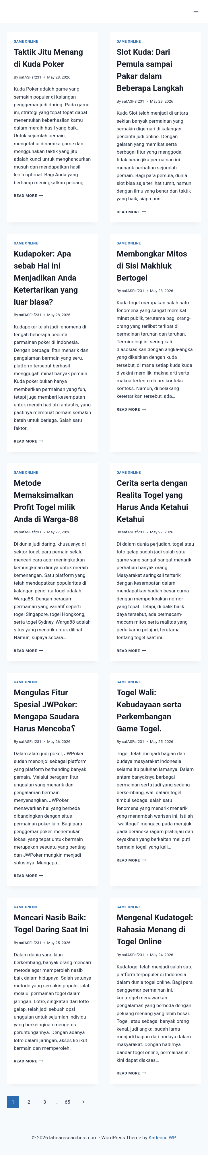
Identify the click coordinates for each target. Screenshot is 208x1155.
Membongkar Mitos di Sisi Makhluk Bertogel (152, 266)
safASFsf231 (30, 77)
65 (67, 1102)
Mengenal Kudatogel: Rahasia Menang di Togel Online (155, 929)
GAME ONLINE (26, 42)
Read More (28, 195)
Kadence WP (162, 1137)
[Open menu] (195, 11)
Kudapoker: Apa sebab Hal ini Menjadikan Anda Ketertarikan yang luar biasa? (46, 278)
